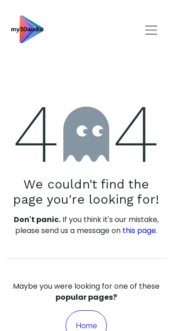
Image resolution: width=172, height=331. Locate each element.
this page (139, 230)
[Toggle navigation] (151, 29)
